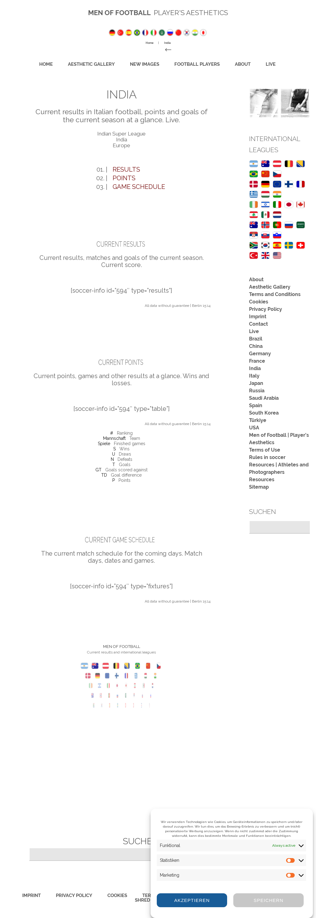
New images (147, 63)
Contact (258, 324)
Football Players (187, 63)
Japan (256, 383)
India (255, 368)
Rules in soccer (267, 457)
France (257, 361)
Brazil (255, 338)
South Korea (264, 412)
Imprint (257, 316)
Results (126, 169)
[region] (279, 103)
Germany (260, 353)
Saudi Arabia (264, 398)
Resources (261, 479)
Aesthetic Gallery (107, 63)
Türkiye (257, 420)
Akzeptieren (192, 900)
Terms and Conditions (275, 294)
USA (254, 427)
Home (72, 63)
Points (124, 178)
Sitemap (259, 487)
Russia (256, 390)
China (256, 346)
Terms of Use (264, 450)
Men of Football (123, 12)
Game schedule (139, 186)
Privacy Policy (265, 309)
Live (244, 63)
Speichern (269, 900)
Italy (254, 375)
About (223, 63)
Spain (255, 405)
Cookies (258, 301)
